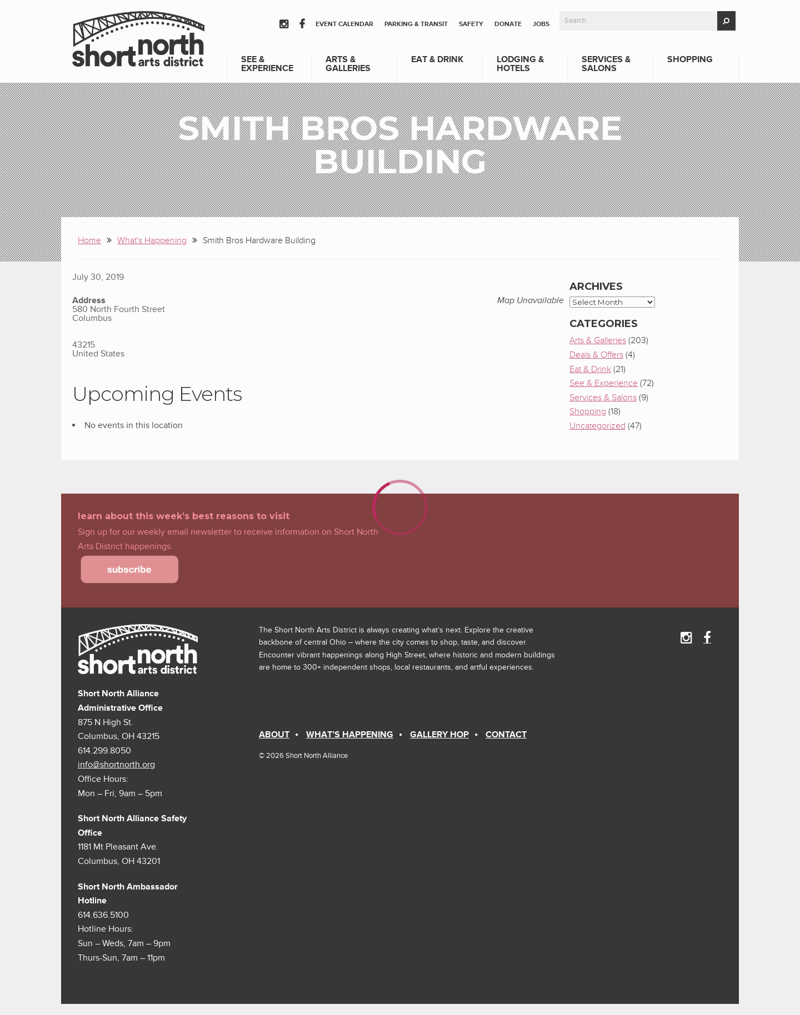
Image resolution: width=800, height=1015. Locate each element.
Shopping (690, 59)
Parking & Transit (416, 24)
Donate (508, 24)
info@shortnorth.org (116, 764)
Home (89, 240)
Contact (506, 734)
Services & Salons (606, 64)
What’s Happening (349, 734)
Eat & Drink (437, 59)
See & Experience (267, 64)
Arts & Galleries (348, 64)
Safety (471, 24)
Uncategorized (597, 425)
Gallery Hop (439, 734)
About (274, 734)
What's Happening (152, 240)
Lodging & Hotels (520, 64)
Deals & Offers (596, 354)
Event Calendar (344, 24)
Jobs (541, 24)
